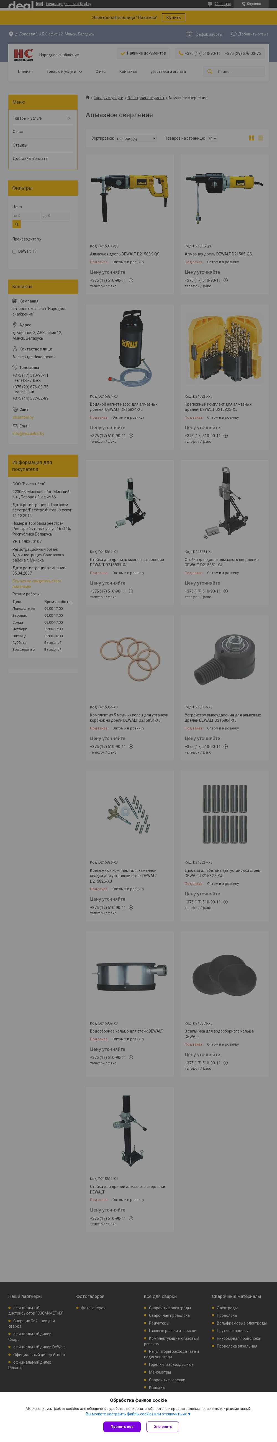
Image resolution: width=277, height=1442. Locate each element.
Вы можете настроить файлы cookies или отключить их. (137, 1414)
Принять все (122, 1427)
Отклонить (162, 1427)
